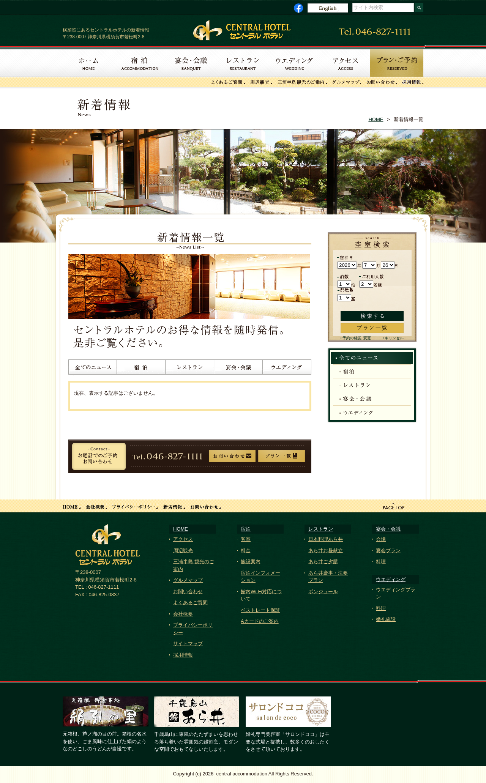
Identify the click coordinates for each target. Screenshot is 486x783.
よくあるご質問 (190, 602)
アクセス (183, 539)
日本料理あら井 (325, 539)
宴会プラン (388, 550)
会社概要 (183, 614)
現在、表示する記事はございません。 (116, 393)
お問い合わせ (188, 591)
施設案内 (250, 561)
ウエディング (287, 368)
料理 (381, 561)
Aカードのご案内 (260, 621)
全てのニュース (92, 368)
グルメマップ (188, 580)
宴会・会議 (238, 368)
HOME (375, 119)
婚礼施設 (386, 619)
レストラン (190, 368)
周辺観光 (183, 550)
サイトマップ (188, 643)
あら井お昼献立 (325, 550)
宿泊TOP (372, 358)
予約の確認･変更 (356, 338)
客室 (246, 539)
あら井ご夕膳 (323, 561)
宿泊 (372, 371)
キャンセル (394, 338)
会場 (381, 539)
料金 (246, 550)
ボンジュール (323, 591)
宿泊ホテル (141, 368)
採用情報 (183, 655)
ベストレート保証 (260, 610)
